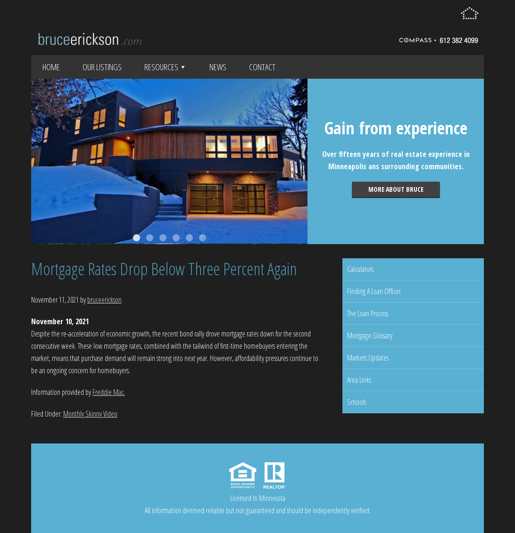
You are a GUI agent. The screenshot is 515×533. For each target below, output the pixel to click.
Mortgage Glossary (369, 335)
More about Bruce (396, 189)
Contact (262, 67)
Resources (165, 67)
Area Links (359, 380)
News (217, 67)
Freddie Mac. (108, 392)
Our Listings (102, 67)
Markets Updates (368, 358)
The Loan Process (367, 313)
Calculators (360, 269)
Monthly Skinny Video (90, 414)
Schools (356, 402)
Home (51, 67)
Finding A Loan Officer (374, 291)
